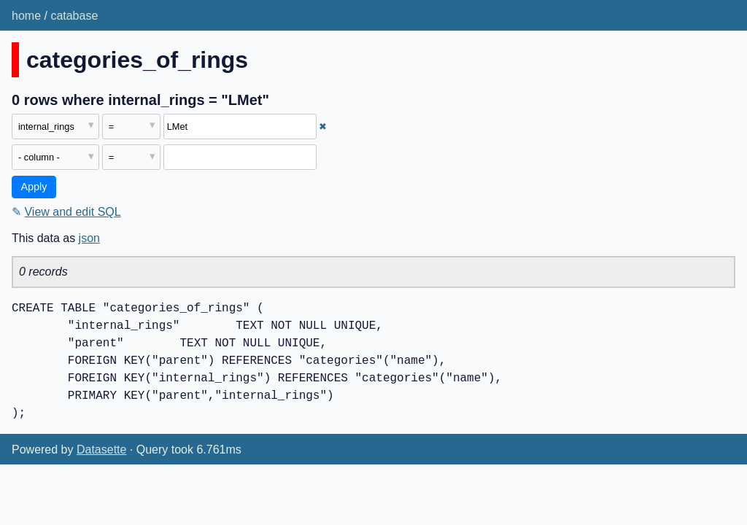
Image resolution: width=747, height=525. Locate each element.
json (89, 238)
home (26, 15)
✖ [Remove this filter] (323, 126)
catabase (74, 15)
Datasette (101, 449)
